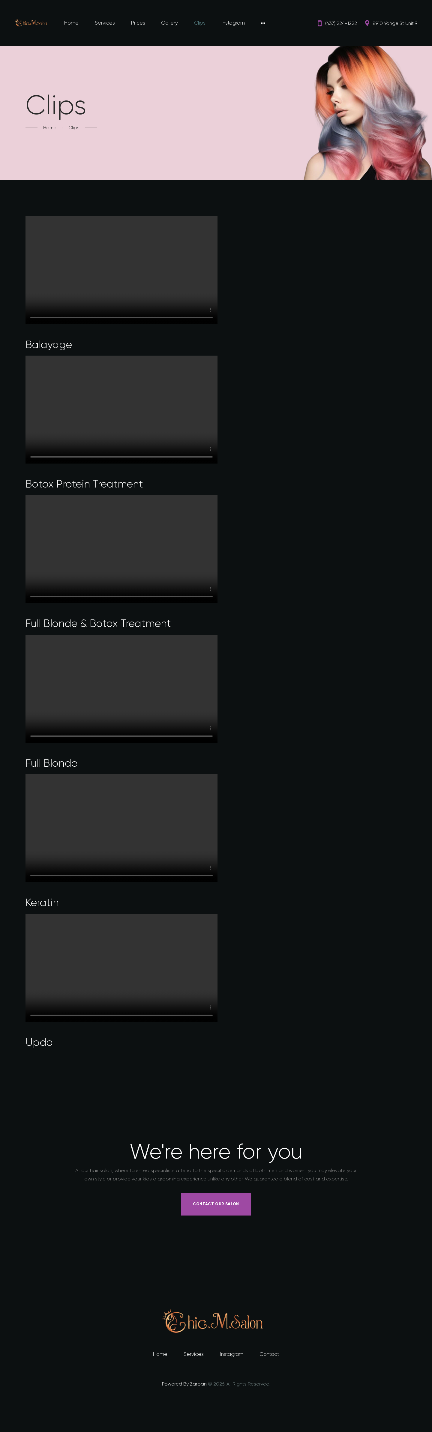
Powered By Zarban (184, 1385)
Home (49, 127)
